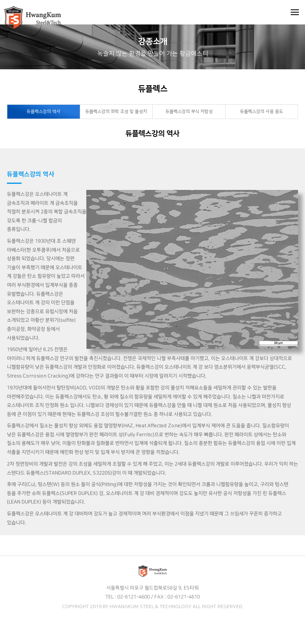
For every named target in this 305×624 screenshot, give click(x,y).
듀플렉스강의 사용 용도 (261, 111)
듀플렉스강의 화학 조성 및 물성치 (116, 111)
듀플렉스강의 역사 (43, 111)
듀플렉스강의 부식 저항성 (189, 111)
